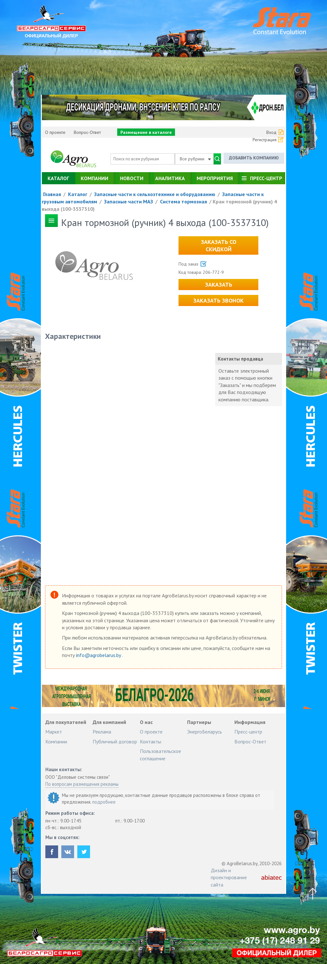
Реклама (102, 731)
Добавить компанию (254, 158)
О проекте (55, 132)
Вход (271, 132)
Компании (94, 178)
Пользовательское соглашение (160, 754)
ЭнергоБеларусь (204, 731)
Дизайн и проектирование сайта (229, 877)
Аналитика (170, 178)
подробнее (104, 802)
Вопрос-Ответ (87, 132)
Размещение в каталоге (146, 132)
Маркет (53, 731)
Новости (131, 178)
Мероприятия (215, 178)
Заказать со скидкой (218, 245)
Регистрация (265, 139)
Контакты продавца (240, 359)
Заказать (218, 284)
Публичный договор (115, 741)
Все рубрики (195, 159)
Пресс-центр (266, 178)
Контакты (150, 741)
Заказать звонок (218, 300)
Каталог (58, 178)
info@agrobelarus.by (99, 655)
